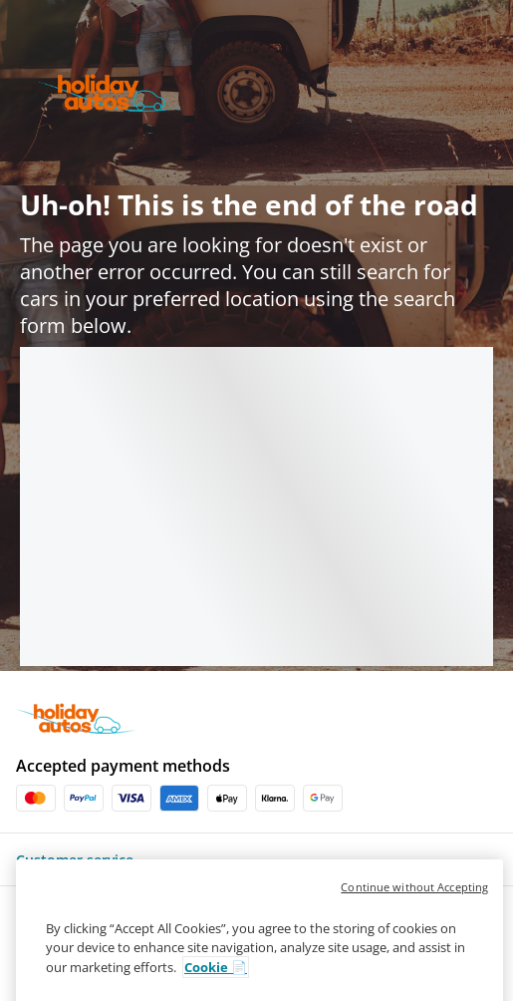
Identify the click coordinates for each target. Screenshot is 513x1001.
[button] (256, 859)
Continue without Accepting (414, 905)
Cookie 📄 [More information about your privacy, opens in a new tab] (215, 986)
